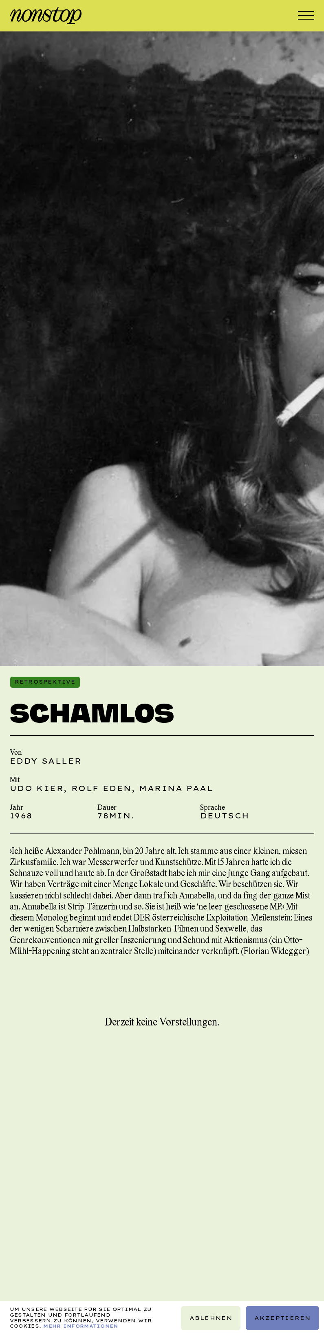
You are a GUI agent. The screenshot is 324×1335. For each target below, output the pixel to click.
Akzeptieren (282, 1318)
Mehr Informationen (80, 1326)
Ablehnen (211, 1318)
